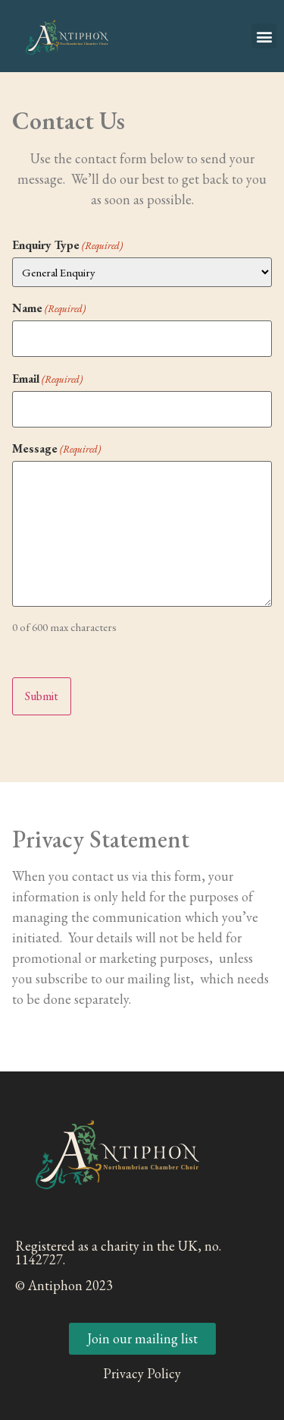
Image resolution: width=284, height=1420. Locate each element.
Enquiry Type (67, 245)
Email (47, 379)
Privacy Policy (142, 1373)
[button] (263, 36)
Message (56, 449)
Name (49, 308)
